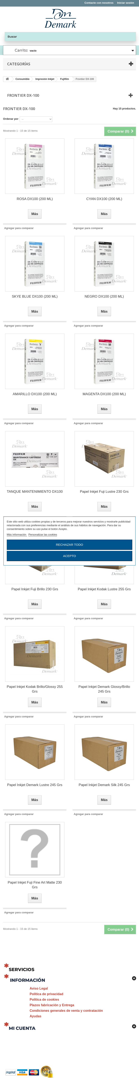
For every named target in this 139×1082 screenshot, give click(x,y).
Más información (17, 534)
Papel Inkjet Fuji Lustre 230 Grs (104, 492)
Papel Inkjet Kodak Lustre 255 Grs (104, 589)
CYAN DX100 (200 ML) (104, 199)
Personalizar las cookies (42, 534)
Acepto (69, 556)
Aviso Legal (39, 988)
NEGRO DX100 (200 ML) (104, 296)
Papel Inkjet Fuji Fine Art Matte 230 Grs (35, 885)
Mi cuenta (22, 1028)
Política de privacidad (46, 994)
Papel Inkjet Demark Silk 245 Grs (104, 785)
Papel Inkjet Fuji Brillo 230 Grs (34, 589)
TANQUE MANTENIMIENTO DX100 (35, 492)
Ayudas (35, 1016)
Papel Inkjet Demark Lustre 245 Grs (34, 785)
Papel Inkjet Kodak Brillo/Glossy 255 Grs (35, 689)
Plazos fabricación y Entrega (52, 1005)
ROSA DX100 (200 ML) (35, 199)
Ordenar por (10, 118)
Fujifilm (64, 79)
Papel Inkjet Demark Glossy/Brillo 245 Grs (104, 689)
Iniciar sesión (125, 2)
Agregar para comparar (19, 228)
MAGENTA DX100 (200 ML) (104, 394)
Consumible (23, 79)
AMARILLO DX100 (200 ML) (35, 394)
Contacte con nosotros (98, 2)
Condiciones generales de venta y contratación (66, 1010)
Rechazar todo (69, 544)
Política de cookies (44, 999)
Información (27, 980)
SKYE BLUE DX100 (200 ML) (35, 296)
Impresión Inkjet (44, 79)
